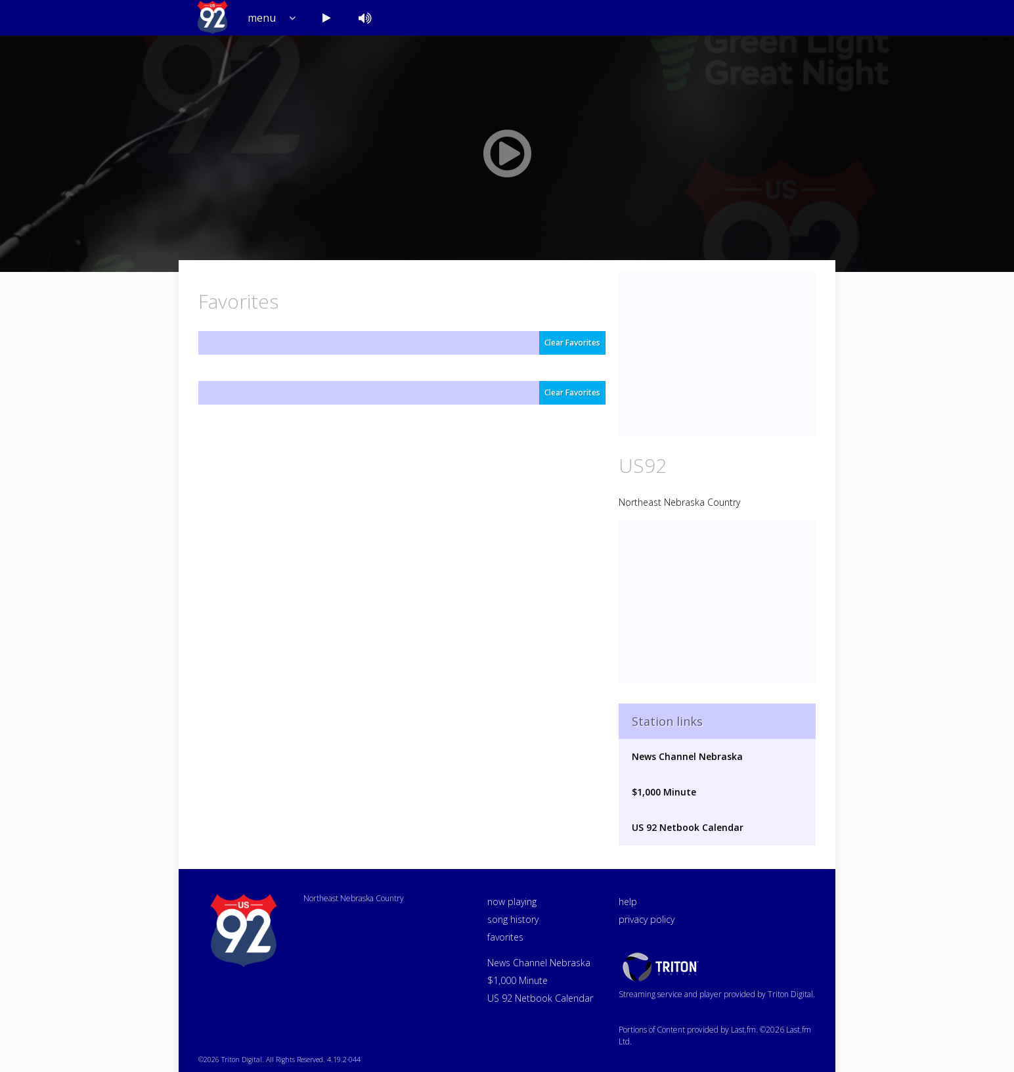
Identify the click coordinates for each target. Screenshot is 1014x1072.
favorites (505, 937)
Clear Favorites (572, 342)
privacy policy (646, 919)
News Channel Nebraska (687, 756)
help (628, 901)
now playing (512, 901)
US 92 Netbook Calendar (687, 827)
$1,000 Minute (664, 792)
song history (513, 919)
